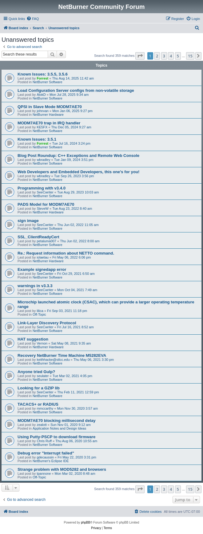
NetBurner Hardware (48, 114)
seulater (43, 376)
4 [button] (171, 56)
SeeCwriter (45, 192)
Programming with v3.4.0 (42, 188)
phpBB (85, 522)
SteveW (43, 208)
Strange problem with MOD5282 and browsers (62, 469)
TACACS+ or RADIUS (38, 404)
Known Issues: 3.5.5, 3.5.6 (43, 74)
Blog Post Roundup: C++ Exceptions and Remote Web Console (78, 155)
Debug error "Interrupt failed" (46, 453)
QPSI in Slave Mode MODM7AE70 (50, 106)
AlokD (41, 94)
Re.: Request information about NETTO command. (66, 253)
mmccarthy (45, 408)
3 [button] (164, 56)
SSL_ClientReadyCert (38, 237)
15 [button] (190, 56)
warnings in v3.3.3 (35, 285)
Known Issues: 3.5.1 (37, 139)
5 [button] (178, 56)
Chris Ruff (44, 441)
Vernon (42, 343)
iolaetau (43, 257)
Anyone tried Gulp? (36, 371)
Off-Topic (39, 314)
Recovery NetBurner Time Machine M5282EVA (62, 355)
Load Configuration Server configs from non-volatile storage (76, 90)
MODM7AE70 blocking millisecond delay (57, 420)
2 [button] (157, 56)
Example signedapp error (42, 269)
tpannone (44, 473)
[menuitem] (32, 18)
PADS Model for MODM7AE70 (46, 204)
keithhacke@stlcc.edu (53, 359)
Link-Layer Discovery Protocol (47, 323)
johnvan (43, 111)
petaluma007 (46, 241)
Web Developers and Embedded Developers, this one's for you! (78, 172)
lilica (40, 311)
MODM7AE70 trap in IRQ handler (49, 123)
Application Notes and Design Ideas (59, 428)
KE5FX (42, 127)
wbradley (43, 160)
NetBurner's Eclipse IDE (51, 461)
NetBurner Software (47, 82)
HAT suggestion (33, 339)
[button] (140, 56)
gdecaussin (45, 457)
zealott (41, 425)
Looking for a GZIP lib (39, 388)
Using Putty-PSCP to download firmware (56, 437)
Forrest (42, 78)
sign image (28, 220)
